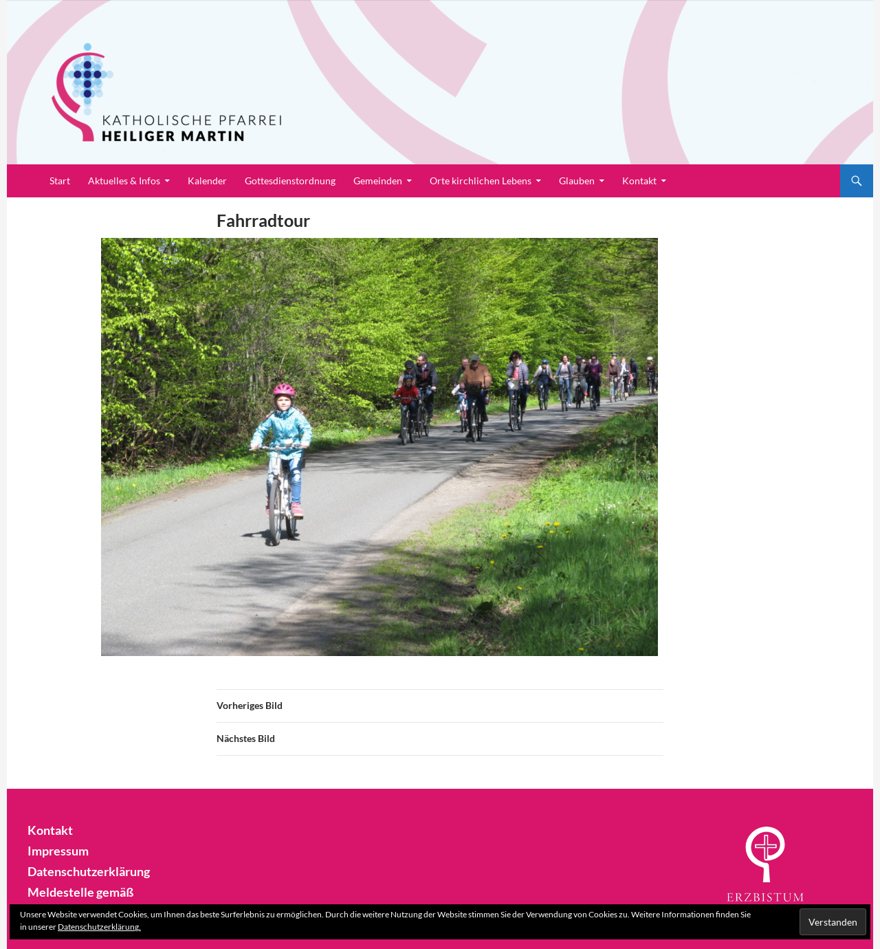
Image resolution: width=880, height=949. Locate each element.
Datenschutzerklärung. (99, 926)
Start (60, 180)
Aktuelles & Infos (124, 180)
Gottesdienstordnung (290, 180)
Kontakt (639, 180)
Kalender (207, 180)
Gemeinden (377, 180)
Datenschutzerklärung (83, 869)
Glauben (577, 180)
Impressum (55, 849)
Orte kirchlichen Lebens (480, 180)
